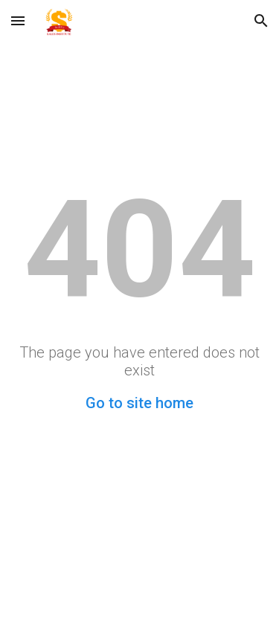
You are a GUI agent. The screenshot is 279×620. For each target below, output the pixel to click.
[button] (18, 20)
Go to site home (139, 403)
